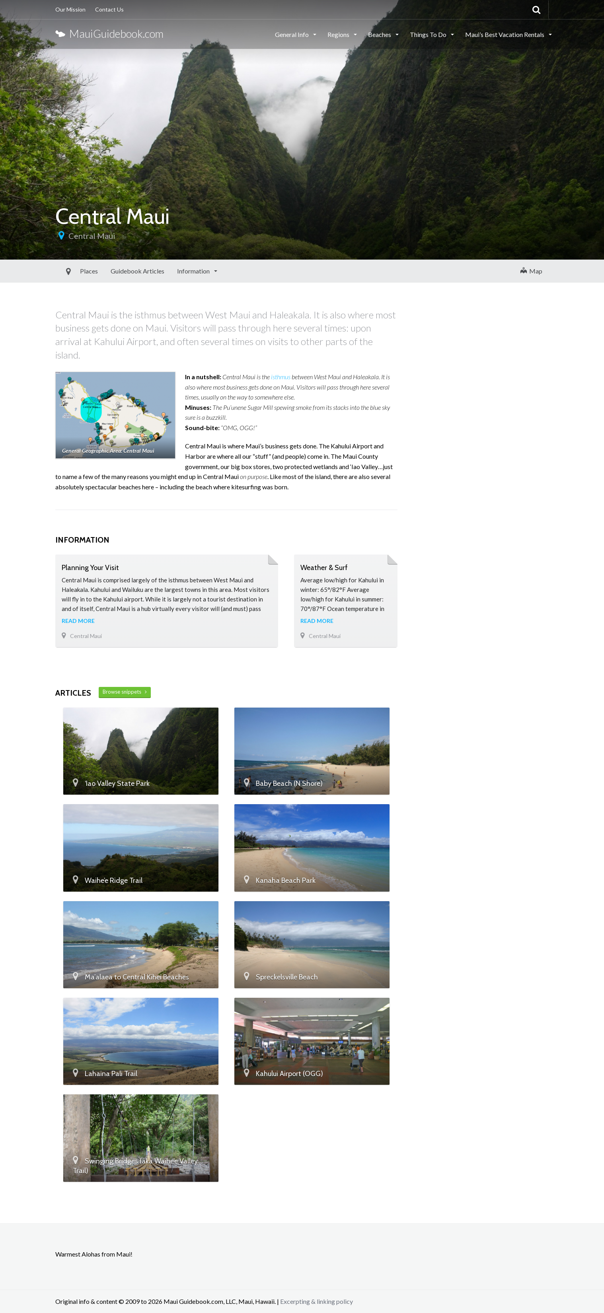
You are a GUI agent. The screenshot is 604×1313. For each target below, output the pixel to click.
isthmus (280, 376)
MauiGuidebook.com (109, 33)
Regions (339, 34)
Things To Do (429, 34)
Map (531, 271)
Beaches (380, 34)
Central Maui (91, 235)
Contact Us (109, 9)
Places (71, 271)
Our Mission (70, 9)
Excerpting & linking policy (316, 1301)
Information (176, 271)
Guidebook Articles (119, 271)
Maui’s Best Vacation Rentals (505, 34)
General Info (292, 34)
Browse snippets (125, 692)
